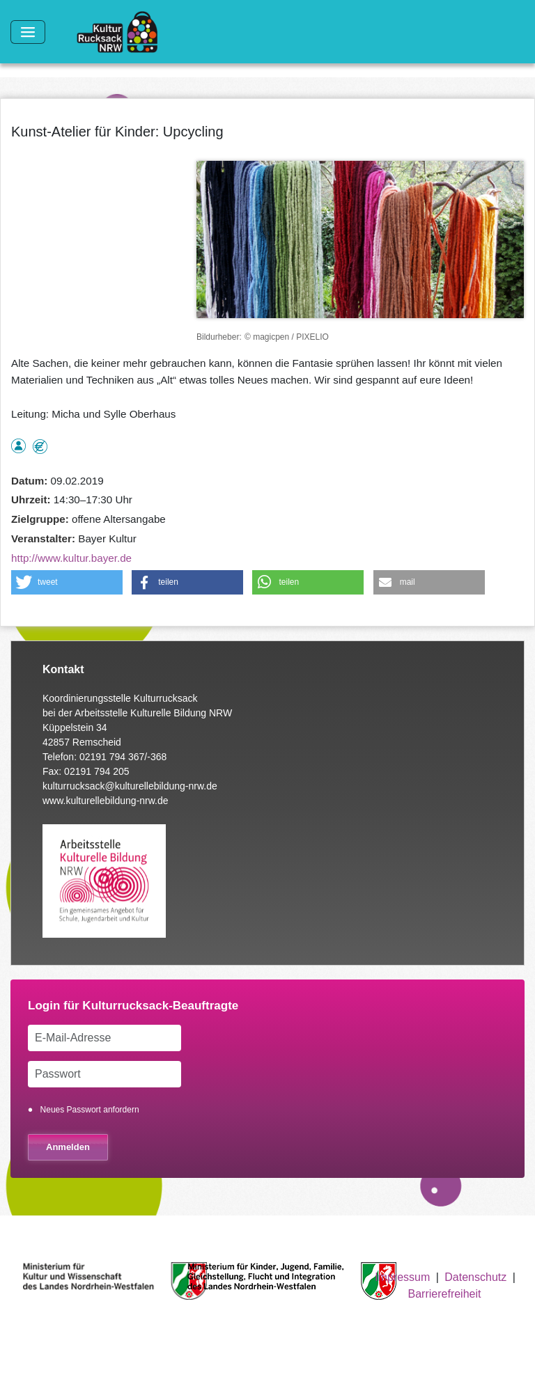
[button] (67, 582)
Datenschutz (475, 1277)
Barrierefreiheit (444, 1294)
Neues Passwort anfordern (89, 1110)
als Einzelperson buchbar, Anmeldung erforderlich (18, 446)
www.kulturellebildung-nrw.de (105, 800)
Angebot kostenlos (40, 446)
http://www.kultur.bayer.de (71, 558)
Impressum (402, 1277)
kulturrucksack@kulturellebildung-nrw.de (129, 786)
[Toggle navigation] (27, 32)
